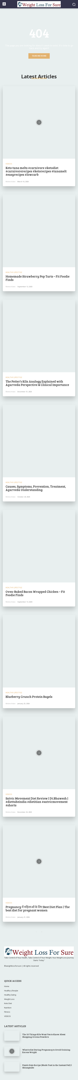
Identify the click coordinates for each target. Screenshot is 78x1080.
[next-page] (41, 932)
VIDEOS (9, 164)
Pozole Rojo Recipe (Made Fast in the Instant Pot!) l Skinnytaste (47, 1066)
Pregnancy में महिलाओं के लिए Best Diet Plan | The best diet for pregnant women (38, 908)
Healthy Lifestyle (14, 272)
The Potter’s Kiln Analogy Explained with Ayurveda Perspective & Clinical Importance (37, 383)
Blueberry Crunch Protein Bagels (29, 696)
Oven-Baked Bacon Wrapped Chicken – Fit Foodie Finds (35, 593)
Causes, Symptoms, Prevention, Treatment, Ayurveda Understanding (36, 488)
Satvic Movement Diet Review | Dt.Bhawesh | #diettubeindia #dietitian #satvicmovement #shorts (37, 801)
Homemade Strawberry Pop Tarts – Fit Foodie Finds (38, 278)
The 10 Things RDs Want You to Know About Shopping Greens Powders (43, 1035)
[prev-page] (36, 932)
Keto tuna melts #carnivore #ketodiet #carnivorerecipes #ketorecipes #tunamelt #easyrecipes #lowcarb (36, 171)
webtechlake (10, 181)
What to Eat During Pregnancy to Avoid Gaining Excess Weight (46, 1051)
